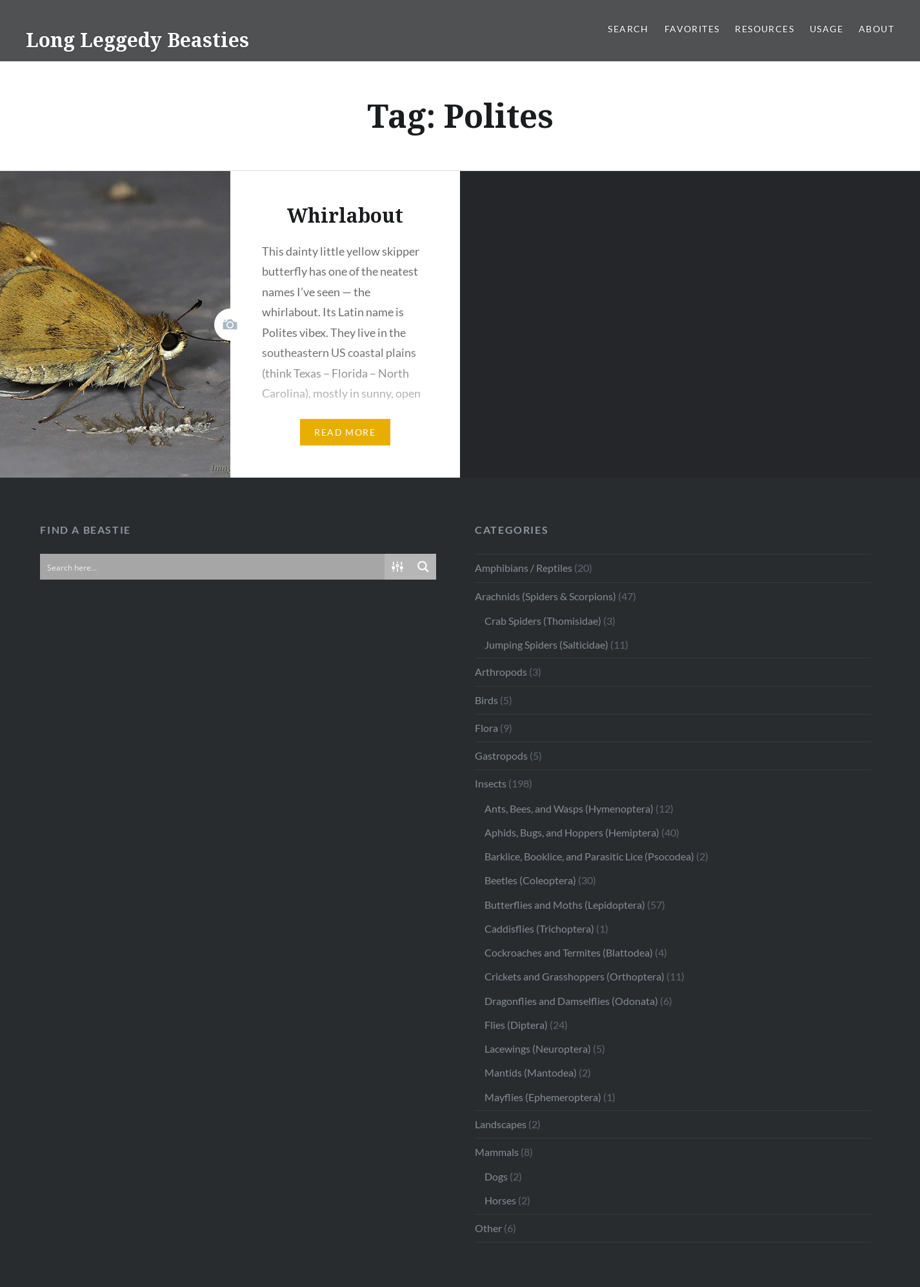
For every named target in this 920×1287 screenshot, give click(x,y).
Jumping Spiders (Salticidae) (546, 644)
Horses (500, 1200)
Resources (764, 28)
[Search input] (213, 566)
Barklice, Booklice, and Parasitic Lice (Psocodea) (589, 856)
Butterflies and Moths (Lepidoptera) (565, 904)
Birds (486, 700)
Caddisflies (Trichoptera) (539, 928)
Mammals (497, 1152)
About (876, 28)
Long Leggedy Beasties (137, 39)
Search (628, 28)
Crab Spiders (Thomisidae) (543, 620)
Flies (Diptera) (516, 1024)
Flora (486, 728)
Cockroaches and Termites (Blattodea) (569, 952)
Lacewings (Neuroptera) (538, 1048)
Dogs (496, 1176)
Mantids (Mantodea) (531, 1072)
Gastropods (501, 755)
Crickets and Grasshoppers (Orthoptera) (575, 976)
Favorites (692, 28)
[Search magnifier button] (423, 567)
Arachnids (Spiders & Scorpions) (545, 596)
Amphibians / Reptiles (523, 568)
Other (488, 1228)
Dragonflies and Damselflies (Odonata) (571, 1001)
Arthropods (501, 671)
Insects (490, 783)
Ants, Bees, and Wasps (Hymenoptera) (569, 808)
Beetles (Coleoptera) (530, 880)
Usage (826, 28)
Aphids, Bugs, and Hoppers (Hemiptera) (572, 832)
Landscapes (500, 1124)
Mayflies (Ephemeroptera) (543, 1097)
